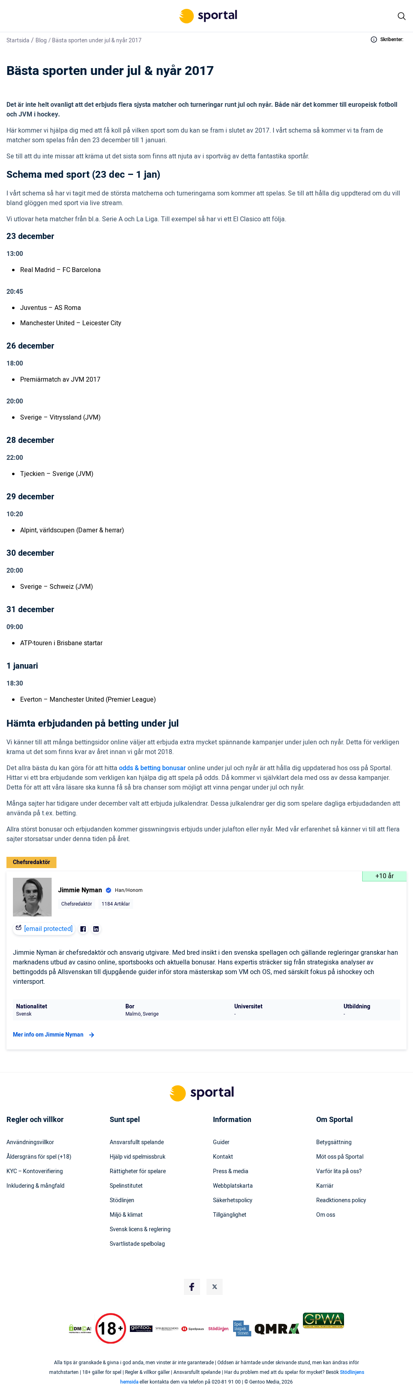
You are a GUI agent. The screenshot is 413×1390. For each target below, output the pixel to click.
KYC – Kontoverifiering (34, 1172)
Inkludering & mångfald (35, 1186)
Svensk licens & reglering (140, 1230)
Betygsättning (334, 1143)
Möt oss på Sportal (339, 1157)
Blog (41, 40)
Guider (221, 1143)
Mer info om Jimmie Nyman (54, 1035)
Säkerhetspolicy (232, 1201)
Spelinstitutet (126, 1186)
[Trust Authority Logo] (141, 1329)
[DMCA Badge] (80, 1329)
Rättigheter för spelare (138, 1172)
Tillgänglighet (229, 1215)
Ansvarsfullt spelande (137, 1143)
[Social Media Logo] (192, 1287)
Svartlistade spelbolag (137, 1244)
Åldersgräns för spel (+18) (38, 1157)
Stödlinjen (122, 1201)
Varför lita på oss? (339, 1172)
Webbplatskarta (233, 1186)
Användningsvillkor (30, 1143)
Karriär (325, 1186)
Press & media (230, 1172)
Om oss (325, 1215)
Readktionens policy (341, 1201)
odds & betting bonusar (152, 768)
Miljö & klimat (126, 1215)
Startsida (17, 40)
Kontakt (223, 1157)
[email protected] (48, 929)
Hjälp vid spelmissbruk (137, 1157)
